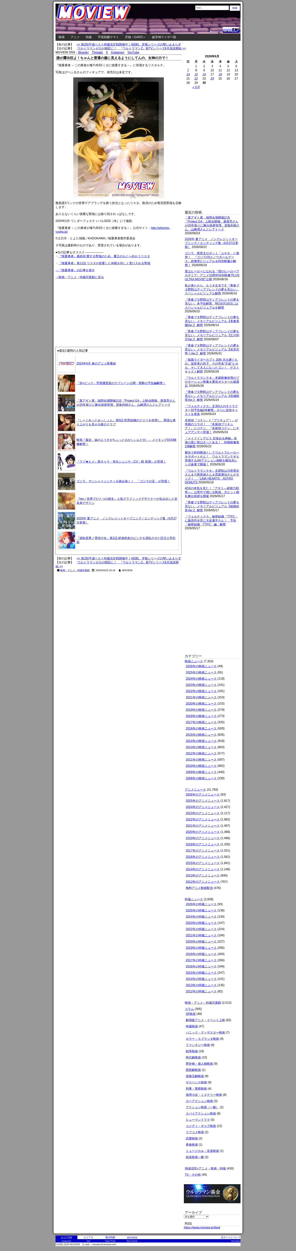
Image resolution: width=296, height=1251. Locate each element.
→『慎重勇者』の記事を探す (75, 270)
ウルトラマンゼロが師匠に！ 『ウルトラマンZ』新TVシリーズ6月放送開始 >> (131, 48)
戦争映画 (192, 1051)
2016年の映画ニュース (201, 728)
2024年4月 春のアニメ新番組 (96, 363)
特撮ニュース (194, 899)
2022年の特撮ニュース (201, 929)
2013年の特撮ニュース (201, 985)
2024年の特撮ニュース (201, 916)
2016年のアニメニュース (203, 856)
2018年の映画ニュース (201, 716)
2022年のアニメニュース (203, 819)
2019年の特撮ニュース (201, 947)
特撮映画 (192, 1026)
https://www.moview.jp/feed (202, 1227)
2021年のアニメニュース (203, 825)
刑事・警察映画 (196, 1088)
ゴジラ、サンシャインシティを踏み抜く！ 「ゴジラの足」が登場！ (123, 481)
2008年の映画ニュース (201, 778)
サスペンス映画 (196, 1082)
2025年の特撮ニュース (201, 910)
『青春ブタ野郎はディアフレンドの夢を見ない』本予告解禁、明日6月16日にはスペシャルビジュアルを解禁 (212, 303)
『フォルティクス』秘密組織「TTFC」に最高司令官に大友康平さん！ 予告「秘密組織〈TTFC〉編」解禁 (211, 520)
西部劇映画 (193, 1070)
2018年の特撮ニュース (201, 954)
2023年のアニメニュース (203, 813)
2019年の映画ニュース (201, 709)
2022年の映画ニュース (201, 691)
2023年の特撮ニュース (201, 922)
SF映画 (191, 1013)
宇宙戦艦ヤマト (108, 37)
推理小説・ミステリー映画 (204, 1094)
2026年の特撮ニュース (201, 904)
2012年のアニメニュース (203, 881)
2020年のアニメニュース (203, 831)
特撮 (89, 37)
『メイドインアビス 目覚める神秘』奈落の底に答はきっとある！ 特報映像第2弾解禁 (212, 442)
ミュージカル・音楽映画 (202, 1150)
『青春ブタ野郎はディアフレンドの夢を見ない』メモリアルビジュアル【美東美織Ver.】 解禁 (212, 321)
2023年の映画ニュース (201, 684)
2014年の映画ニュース (201, 741)
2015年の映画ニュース (201, 734)
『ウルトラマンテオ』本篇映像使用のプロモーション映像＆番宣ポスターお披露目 (212, 381)
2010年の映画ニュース (201, 765)
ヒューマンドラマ (198, 1119)
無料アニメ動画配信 (199, 888)
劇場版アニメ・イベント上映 (205, 1020)
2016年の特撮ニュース (201, 966)
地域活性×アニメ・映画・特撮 (205, 1168)
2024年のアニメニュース (203, 807)
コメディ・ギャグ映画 (201, 1126)
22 (196, 78)
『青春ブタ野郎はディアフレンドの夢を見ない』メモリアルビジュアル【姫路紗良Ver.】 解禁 (212, 506)
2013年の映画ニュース (201, 747)
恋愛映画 (192, 1138)
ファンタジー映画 (198, 1045)
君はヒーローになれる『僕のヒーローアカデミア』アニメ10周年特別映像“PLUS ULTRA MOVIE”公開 (212, 275)
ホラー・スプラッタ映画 (202, 1038)
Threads (97, 52)
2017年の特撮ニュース (201, 960)
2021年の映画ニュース (201, 697)
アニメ (75, 37)
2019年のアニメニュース (203, 838)
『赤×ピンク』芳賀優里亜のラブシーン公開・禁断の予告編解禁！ (121, 383)
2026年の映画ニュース (201, 666)
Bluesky (83, 52)
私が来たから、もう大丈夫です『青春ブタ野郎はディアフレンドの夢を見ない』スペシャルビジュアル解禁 (212, 289)
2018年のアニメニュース (203, 844)
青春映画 (192, 1144)
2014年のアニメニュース (203, 869)
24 (212, 78)
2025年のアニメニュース (203, 800)
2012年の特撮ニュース (201, 991)
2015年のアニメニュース (203, 863)
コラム (189, 1009)
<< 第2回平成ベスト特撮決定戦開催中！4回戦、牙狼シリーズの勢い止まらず (129, 44)
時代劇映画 (193, 1057)
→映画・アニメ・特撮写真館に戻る (79, 277)
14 (188, 74)
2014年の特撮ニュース (201, 979)
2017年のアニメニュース (203, 850)
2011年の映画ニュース (201, 759)
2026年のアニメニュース (203, 794)
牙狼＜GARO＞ (135, 37)
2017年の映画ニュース (201, 722)
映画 (62, 37)
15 (196, 74)
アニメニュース (195, 789)
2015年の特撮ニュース (201, 972)
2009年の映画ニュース (201, 772)
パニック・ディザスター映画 (205, 1032)
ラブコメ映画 (195, 1132)
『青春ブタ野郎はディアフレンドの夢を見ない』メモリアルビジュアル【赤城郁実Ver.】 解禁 (212, 395)
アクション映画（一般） (202, 1107)
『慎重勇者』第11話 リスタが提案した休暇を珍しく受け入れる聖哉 (104, 263)
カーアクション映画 (199, 1101)
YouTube (133, 52)
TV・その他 (193, 1174)
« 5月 (196, 87)
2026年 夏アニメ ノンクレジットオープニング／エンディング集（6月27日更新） (211, 243)
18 (220, 74)
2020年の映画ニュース (201, 703)
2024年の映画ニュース (201, 678)
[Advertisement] (87, 306)
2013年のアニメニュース (203, 875)
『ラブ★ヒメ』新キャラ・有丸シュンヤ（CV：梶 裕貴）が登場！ (121, 461)
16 (204, 74)
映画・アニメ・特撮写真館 (75, 570)
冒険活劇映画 (195, 1076)
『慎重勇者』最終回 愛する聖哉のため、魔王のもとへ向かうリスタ (104, 256)
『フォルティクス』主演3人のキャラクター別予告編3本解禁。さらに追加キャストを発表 (211, 410)
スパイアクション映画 (201, 1113)
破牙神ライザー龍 (164, 37)
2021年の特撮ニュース (201, 935)
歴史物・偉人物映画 (199, 1063)
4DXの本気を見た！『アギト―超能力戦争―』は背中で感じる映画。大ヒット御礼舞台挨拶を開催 (212, 492)
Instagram (117, 52)
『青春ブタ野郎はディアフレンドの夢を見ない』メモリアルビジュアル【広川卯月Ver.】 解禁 (212, 335)
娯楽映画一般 (195, 1157)
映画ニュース (194, 661)
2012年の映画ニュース (201, 753)
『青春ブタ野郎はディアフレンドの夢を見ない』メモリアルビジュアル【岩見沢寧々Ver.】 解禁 (212, 349)
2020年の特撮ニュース (201, 941)
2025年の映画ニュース (201, 672)
